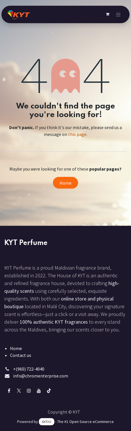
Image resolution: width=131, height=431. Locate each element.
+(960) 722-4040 (28, 369)
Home (65, 183)
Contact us (20, 355)
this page (77, 134)
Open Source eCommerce (91, 421)
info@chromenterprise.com (40, 376)
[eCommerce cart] (107, 14)
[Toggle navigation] (118, 14)
